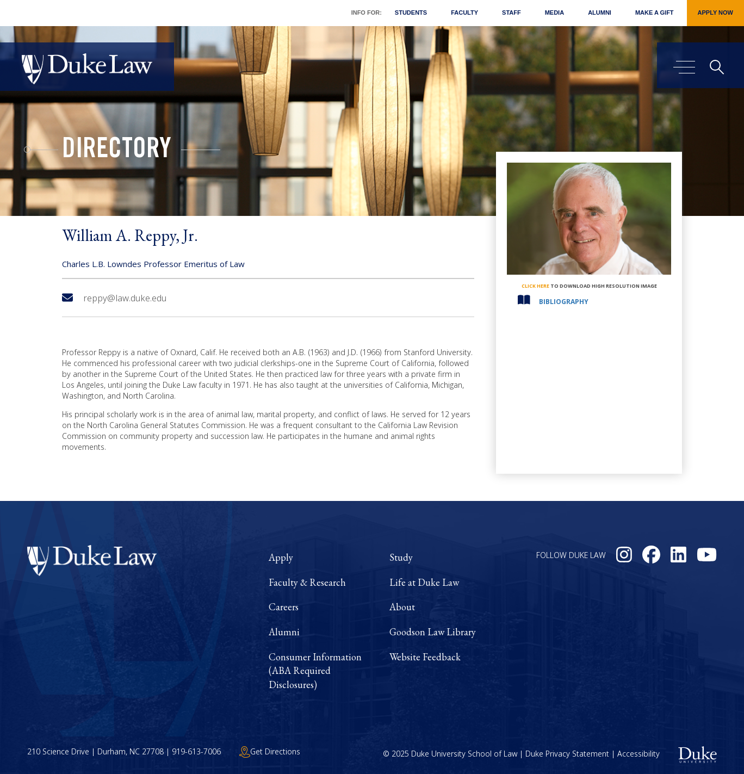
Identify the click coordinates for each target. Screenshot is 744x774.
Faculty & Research (307, 582)
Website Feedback (425, 657)
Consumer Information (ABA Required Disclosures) (315, 671)
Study (401, 557)
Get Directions (269, 751)
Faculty (464, 12)
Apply (281, 557)
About (402, 606)
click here (535, 285)
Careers (284, 606)
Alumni (599, 12)
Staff (511, 12)
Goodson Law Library (432, 632)
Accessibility (638, 753)
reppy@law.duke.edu (114, 298)
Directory (116, 151)
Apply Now (715, 12)
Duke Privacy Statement (567, 753)
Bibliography (563, 301)
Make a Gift (654, 12)
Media (554, 12)
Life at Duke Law (424, 582)
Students (411, 12)
